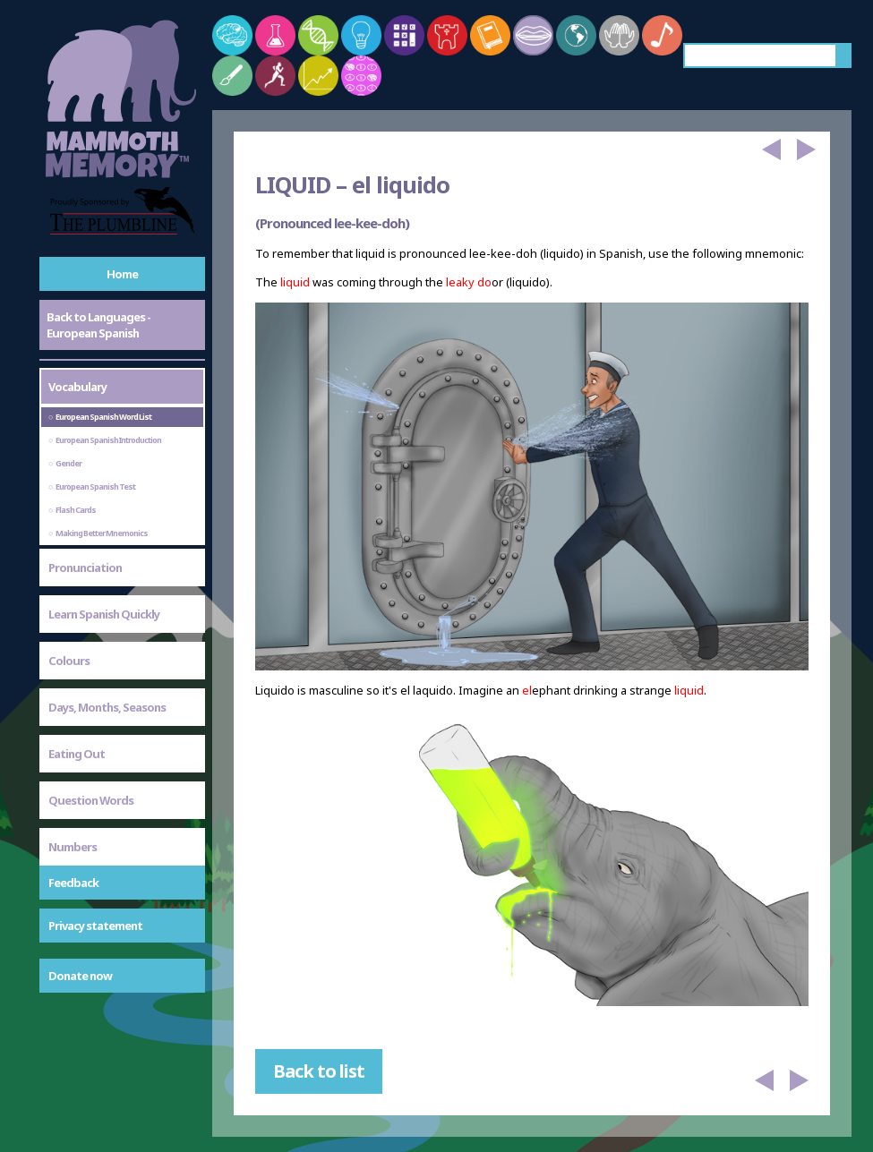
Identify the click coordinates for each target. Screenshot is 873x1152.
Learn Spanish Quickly (103, 614)
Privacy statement (95, 925)
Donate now (80, 976)
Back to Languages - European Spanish (98, 325)
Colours (69, 661)
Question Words (90, 800)
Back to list (318, 1071)
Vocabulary (77, 387)
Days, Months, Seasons (107, 707)
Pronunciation (85, 567)
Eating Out (76, 754)
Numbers (72, 847)
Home (122, 274)
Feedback (73, 883)
